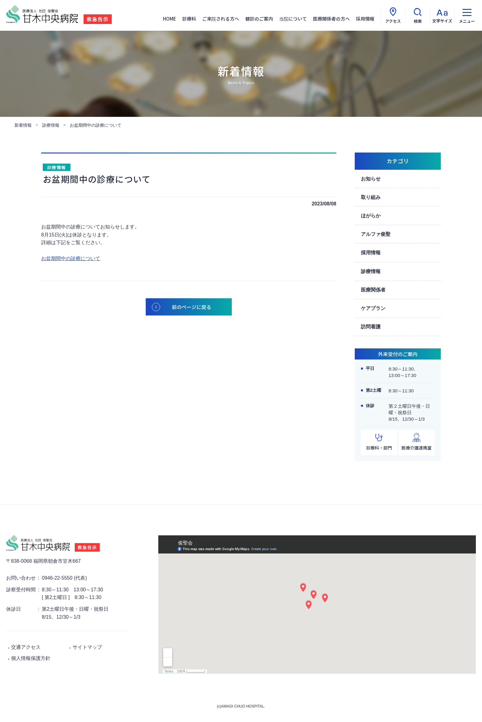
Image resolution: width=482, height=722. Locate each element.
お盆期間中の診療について (70, 258)
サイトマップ (87, 647)
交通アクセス (26, 647)
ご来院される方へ (220, 18)
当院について (293, 18)
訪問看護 (371, 326)
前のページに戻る (191, 307)
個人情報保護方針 (30, 658)
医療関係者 (373, 289)
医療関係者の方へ (331, 18)
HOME (169, 18)
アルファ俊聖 (375, 234)
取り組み (371, 197)
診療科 (189, 18)
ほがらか (371, 215)
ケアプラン (373, 308)
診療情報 (56, 167)
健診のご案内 (259, 18)
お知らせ (371, 178)
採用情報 (365, 18)
